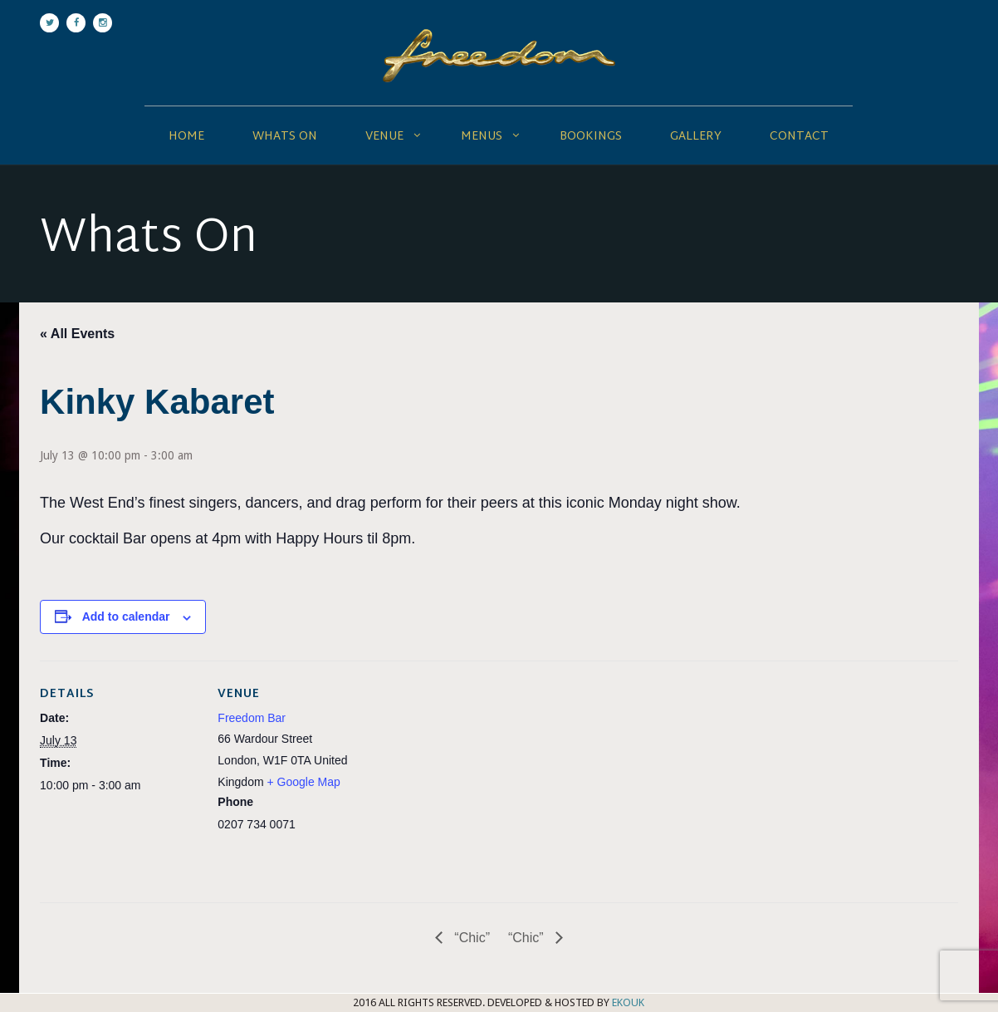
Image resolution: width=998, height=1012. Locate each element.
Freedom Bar (252, 718)
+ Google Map (303, 781)
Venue (384, 136)
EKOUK (628, 1002)
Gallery (696, 136)
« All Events (77, 334)
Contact (799, 136)
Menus (481, 136)
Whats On (284, 136)
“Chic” (470, 938)
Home (186, 136)
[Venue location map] (483, 775)
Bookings (591, 136)
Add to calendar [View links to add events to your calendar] (126, 616)
